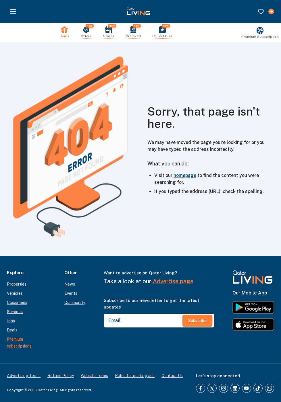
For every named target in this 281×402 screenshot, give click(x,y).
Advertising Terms (24, 375)
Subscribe (197, 320)
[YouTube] (246, 388)
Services (15, 311)
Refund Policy (60, 375)
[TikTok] (258, 388)
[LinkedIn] (235, 388)
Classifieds (17, 302)
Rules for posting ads (135, 375)
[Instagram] (223, 388)
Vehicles (15, 293)
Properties (16, 284)
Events (70, 293)
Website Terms (94, 375)
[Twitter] (212, 388)
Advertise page (173, 281)
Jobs (11, 321)
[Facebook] (200, 388)
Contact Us (172, 375)
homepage (185, 175)
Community (74, 302)
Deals (12, 330)
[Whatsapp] (269, 388)
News (69, 284)
